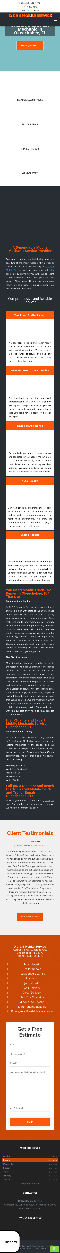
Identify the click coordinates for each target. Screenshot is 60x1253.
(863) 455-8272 (29, 6)
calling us (49, 800)
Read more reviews (30, 916)
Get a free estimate (29, 10)
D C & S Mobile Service (38, 845)
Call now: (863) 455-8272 (30, 45)
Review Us (9, 1241)
